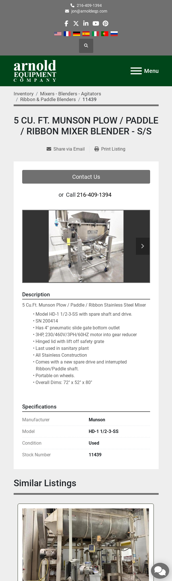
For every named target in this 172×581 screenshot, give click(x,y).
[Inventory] (24, 94)
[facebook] (66, 23)
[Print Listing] (110, 149)
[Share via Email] (68, 149)
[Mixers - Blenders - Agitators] (70, 94)
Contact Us (86, 176)
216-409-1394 (89, 5)
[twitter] (76, 23)
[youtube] (95, 23)
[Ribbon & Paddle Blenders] (48, 99)
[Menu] (136, 70)
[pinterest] (105, 23)
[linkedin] (85, 23)
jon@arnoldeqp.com (89, 11)
